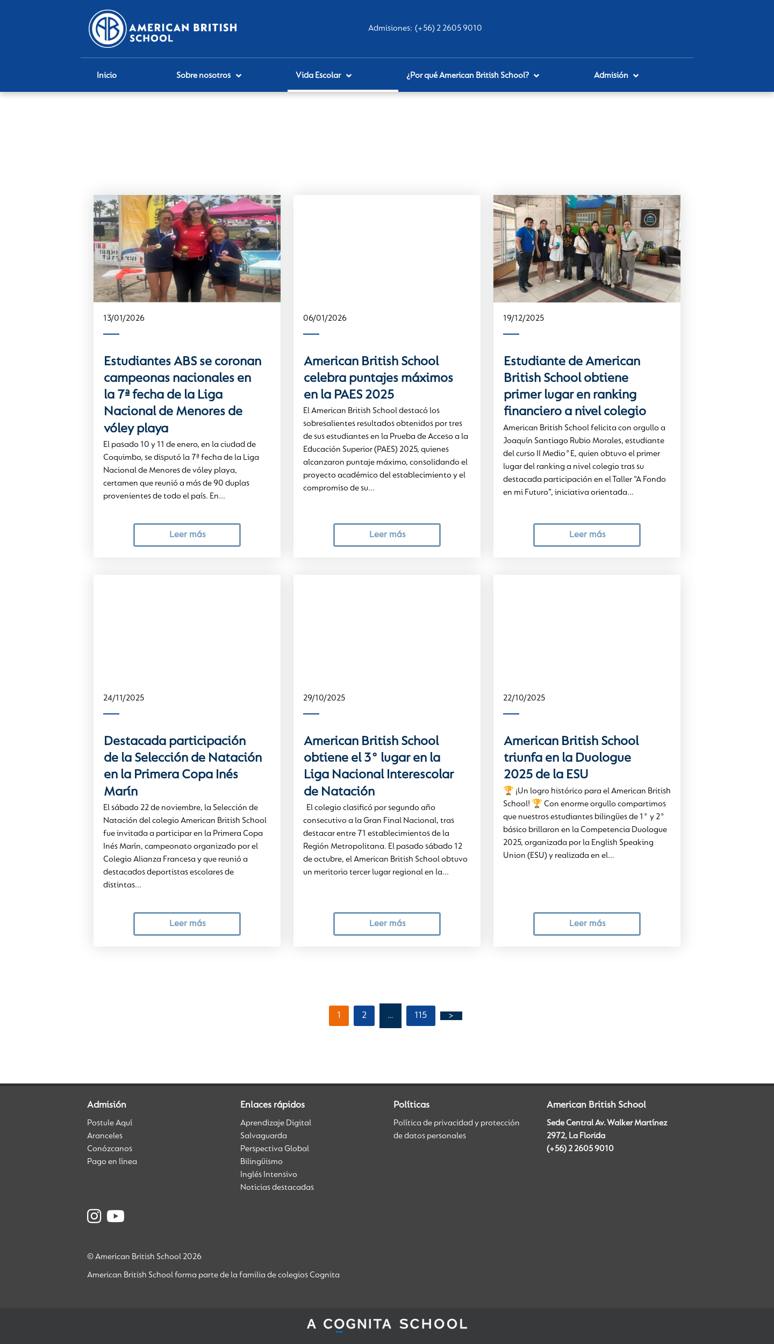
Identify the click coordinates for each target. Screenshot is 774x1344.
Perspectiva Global (274, 1149)
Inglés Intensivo (268, 1174)
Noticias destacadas (277, 1187)
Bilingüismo (261, 1162)
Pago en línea (112, 1162)
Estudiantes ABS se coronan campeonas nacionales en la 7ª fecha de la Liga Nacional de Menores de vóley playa (182, 395)
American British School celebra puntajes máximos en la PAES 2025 (378, 379)
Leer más (187, 534)
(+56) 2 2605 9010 (448, 28)
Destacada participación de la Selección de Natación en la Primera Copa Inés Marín (183, 767)
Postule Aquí (109, 1123)
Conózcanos (109, 1149)
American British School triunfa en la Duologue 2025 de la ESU (571, 759)
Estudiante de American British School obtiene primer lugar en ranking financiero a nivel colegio (575, 387)
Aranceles (105, 1136)
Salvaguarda (263, 1136)
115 (420, 1016)
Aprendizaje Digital (275, 1123)
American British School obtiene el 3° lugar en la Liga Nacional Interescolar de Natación (379, 767)
